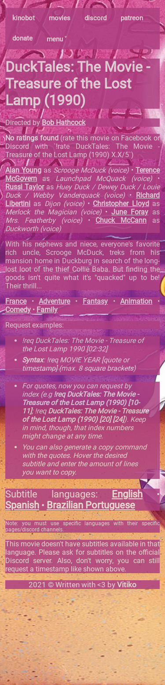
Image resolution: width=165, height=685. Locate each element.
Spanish (22, 505)
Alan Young (23, 170)
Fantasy (95, 301)
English (127, 494)
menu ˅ (56, 39)
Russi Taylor (24, 187)
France (15, 301)
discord (95, 18)
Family (47, 310)
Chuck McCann (121, 220)
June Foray (129, 212)
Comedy (18, 310)
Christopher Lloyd (121, 203)
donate (22, 38)
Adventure (54, 301)
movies (59, 18)
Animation (136, 301)
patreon (132, 18)
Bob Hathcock (63, 122)
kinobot (23, 18)
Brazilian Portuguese (91, 505)
